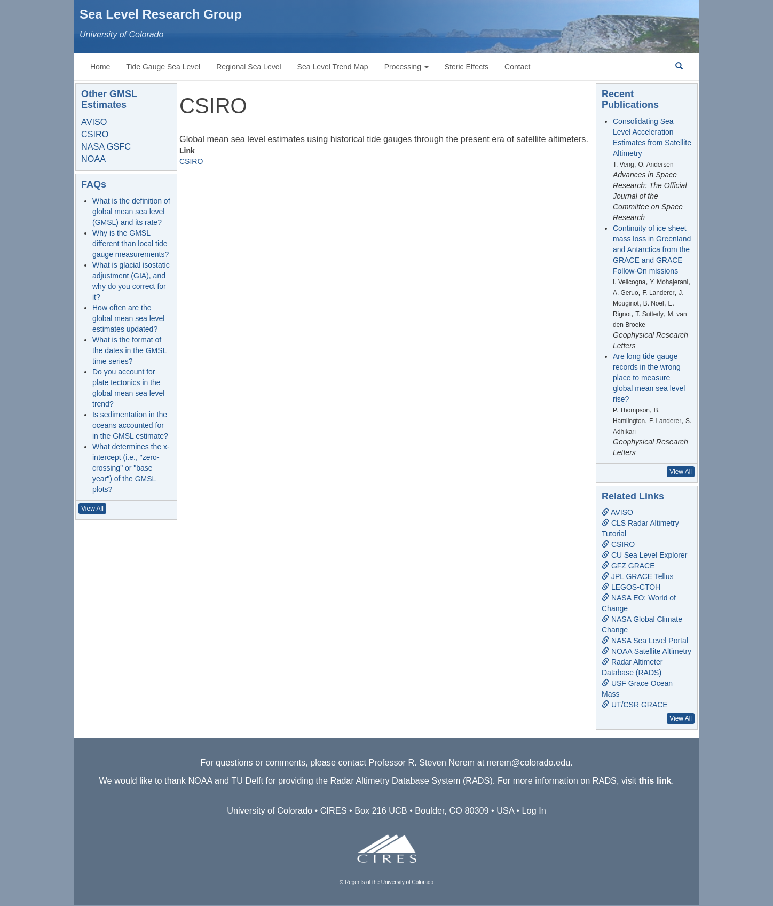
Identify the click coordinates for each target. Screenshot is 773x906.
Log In (534, 810)
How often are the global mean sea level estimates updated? (128, 318)
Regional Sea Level (248, 67)
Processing (406, 67)
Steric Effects (466, 67)
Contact (517, 67)
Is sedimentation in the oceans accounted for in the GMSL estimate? (130, 425)
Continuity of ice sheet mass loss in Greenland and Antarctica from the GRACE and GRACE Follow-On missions (652, 249)
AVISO (94, 122)
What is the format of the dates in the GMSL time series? (129, 350)
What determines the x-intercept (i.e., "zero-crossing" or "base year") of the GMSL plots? (131, 468)
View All (92, 508)
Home (100, 67)
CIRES (333, 810)
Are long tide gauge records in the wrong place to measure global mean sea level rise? (649, 377)
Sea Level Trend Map (332, 67)
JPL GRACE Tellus (638, 576)
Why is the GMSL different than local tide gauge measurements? (130, 244)
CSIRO (191, 161)
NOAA (93, 158)
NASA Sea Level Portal (645, 640)
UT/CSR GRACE (635, 704)
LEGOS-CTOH (631, 587)
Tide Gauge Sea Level (163, 67)
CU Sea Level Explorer (644, 555)
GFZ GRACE (628, 565)
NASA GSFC (106, 146)
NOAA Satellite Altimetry (646, 651)
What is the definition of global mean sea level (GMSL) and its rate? (131, 211)
